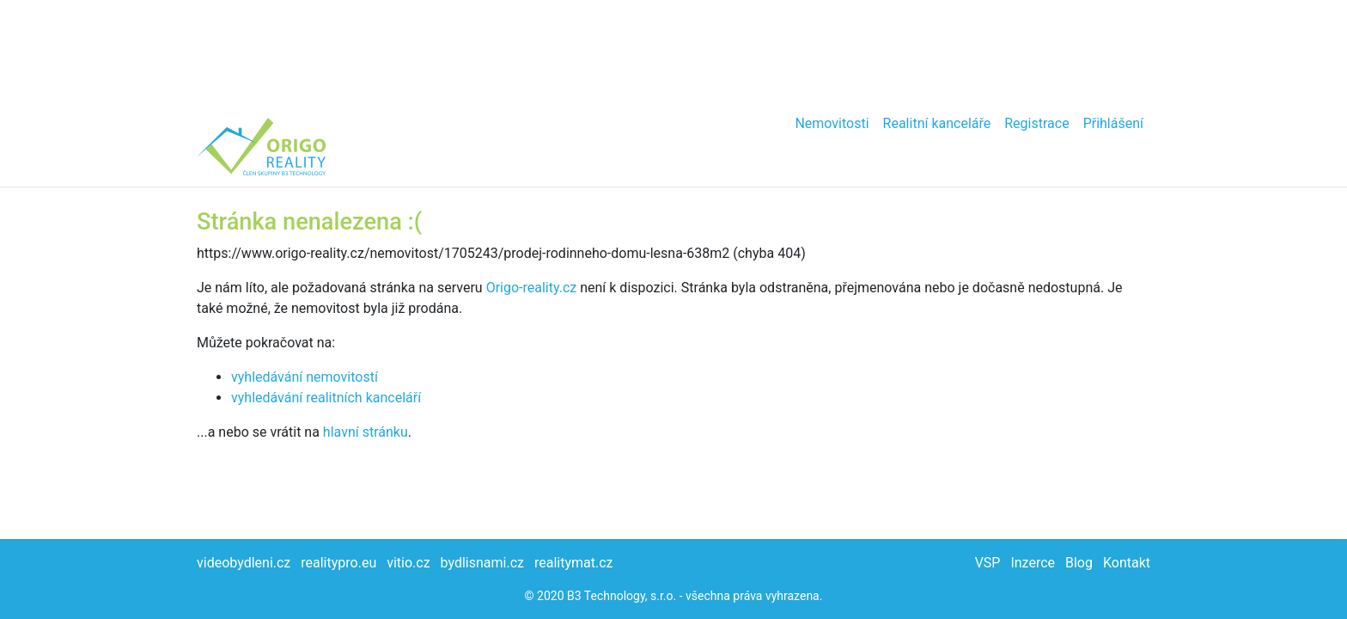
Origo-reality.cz (531, 287)
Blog (1079, 563)
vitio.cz (408, 563)
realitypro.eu (338, 563)
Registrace (1036, 123)
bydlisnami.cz (482, 563)
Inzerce (1032, 563)
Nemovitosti (832, 123)
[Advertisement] (673, 51)
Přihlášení (1113, 123)
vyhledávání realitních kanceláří (326, 397)
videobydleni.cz (243, 563)
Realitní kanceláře (937, 123)
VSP (988, 563)
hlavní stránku (365, 432)
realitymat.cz (573, 563)
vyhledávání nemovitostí (304, 377)
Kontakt (1126, 563)
